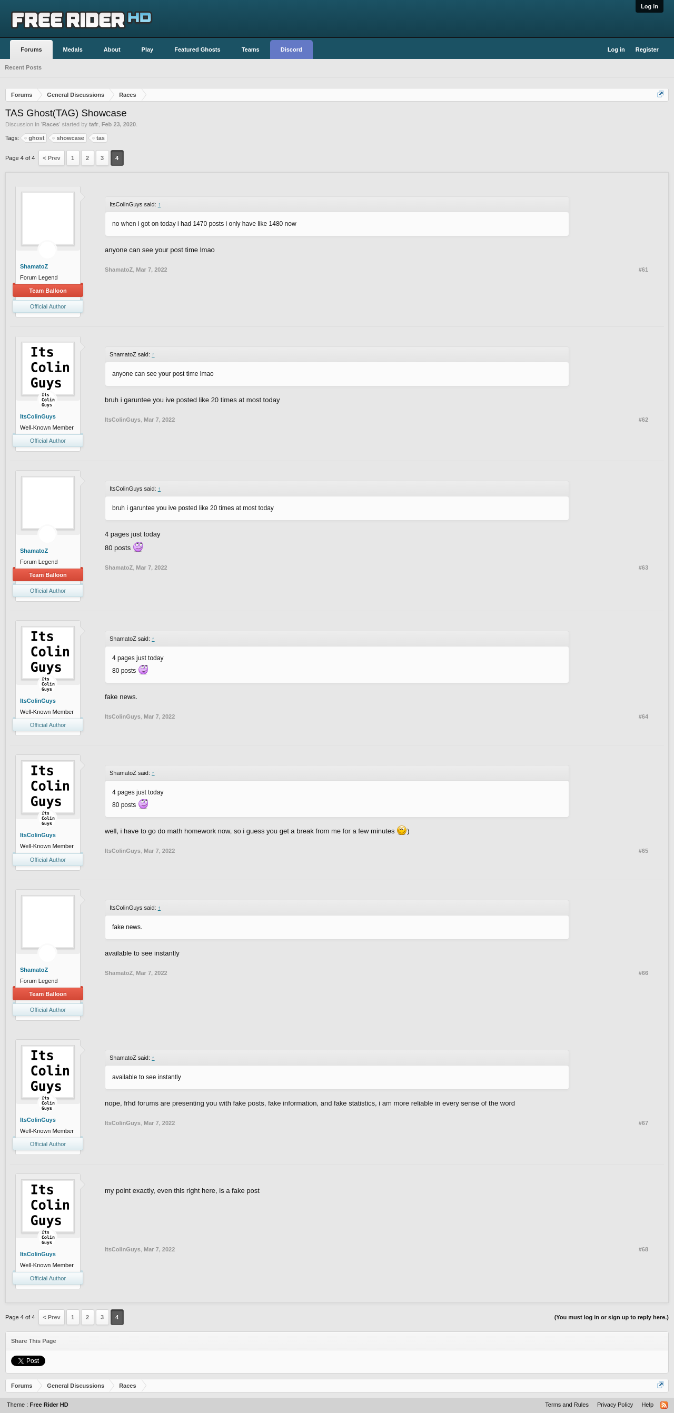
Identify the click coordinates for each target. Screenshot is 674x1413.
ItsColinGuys (38, 416)
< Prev (51, 158)
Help (647, 1404)
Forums (31, 49)
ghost (34, 138)
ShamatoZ (34, 266)
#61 (643, 269)
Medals (73, 49)
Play (148, 49)
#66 (643, 973)
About (112, 49)
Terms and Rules (567, 1404)
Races (50, 124)
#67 (643, 1123)
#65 (643, 851)
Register (647, 49)
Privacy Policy (615, 1404)
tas (99, 138)
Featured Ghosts (197, 49)
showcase (68, 138)
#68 (643, 1249)
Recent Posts (23, 67)
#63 (643, 567)
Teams (251, 49)
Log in (649, 6)
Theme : (37, 1404)
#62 (643, 419)
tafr (93, 124)
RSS (664, 1405)
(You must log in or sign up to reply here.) (611, 1317)
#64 (643, 716)
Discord (291, 49)
